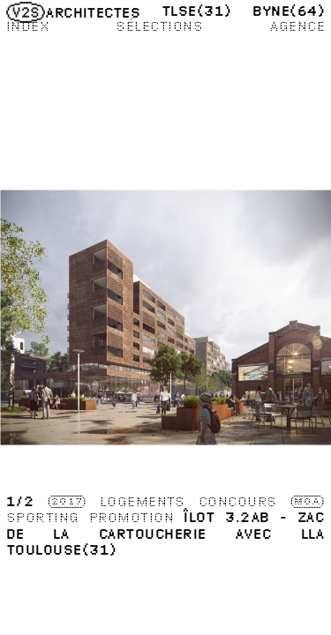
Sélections (159, 26)
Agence (297, 26)
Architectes (73, 12)
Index (27, 26)
